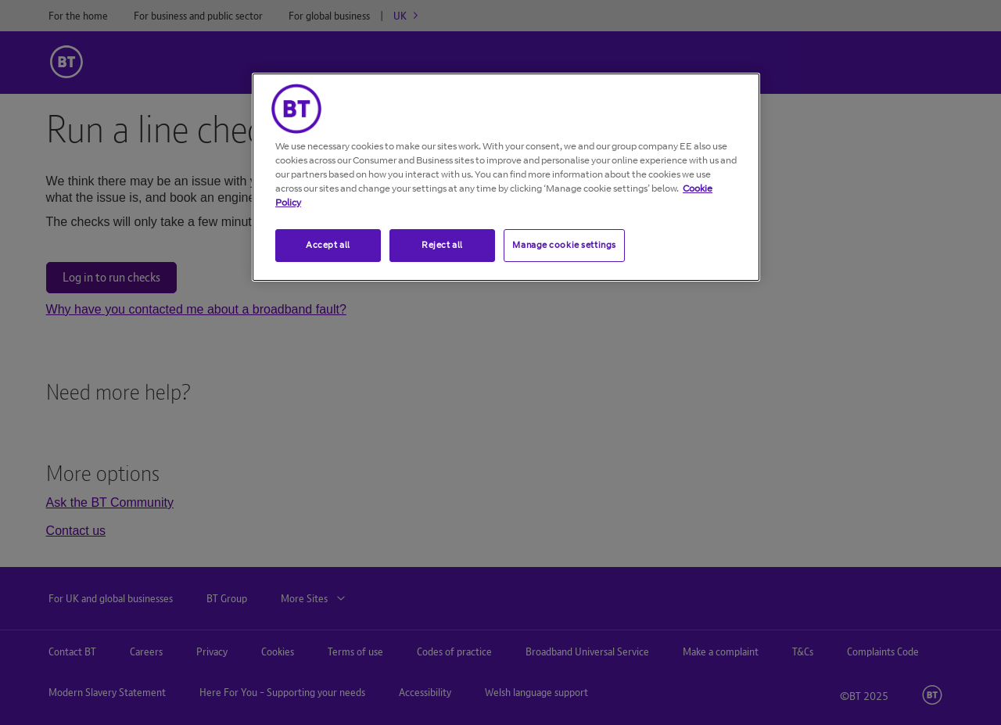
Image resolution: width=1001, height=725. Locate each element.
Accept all (328, 244)
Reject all (442, 244)
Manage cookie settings (564, 244)
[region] (506, 177)
